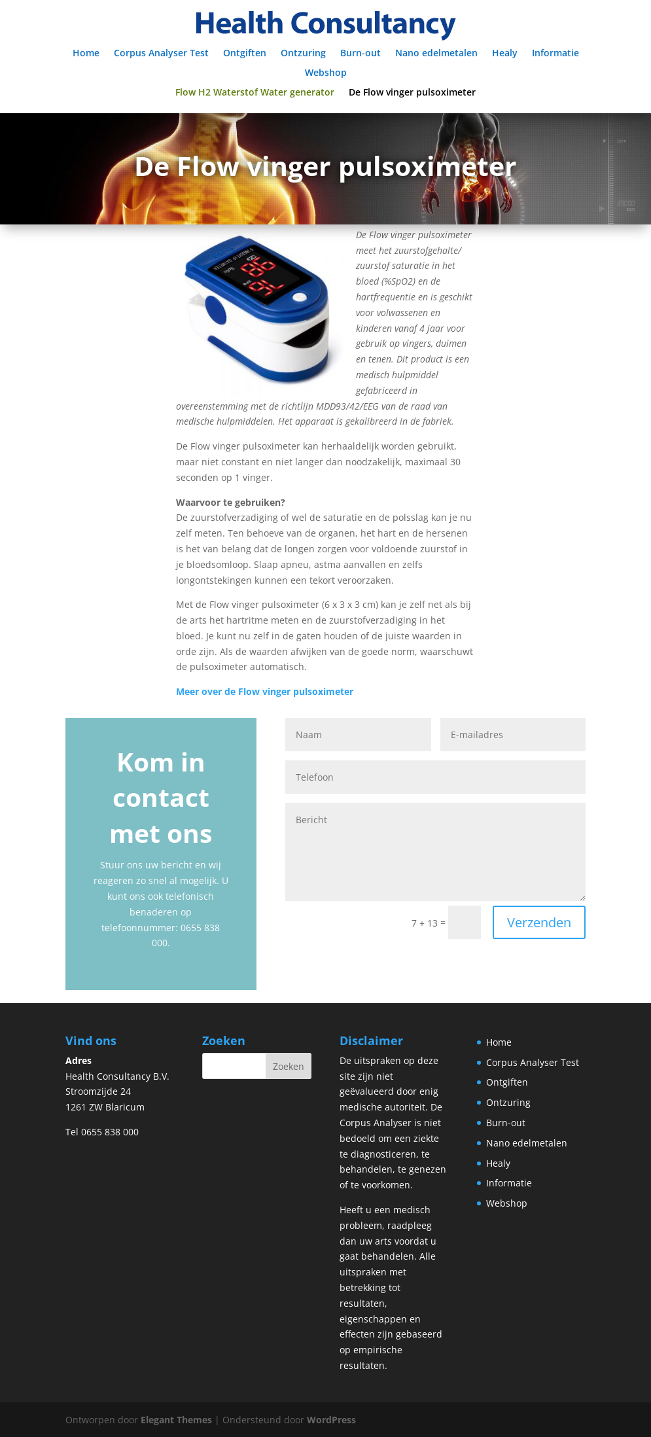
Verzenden (539, 922)
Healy (505, 53)
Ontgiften (244, 53)
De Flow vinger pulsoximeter (412, 93)
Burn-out (360, 53)
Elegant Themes (176, 1419)
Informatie (555, 53)
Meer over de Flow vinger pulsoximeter (264, 691)
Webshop (326, 73)
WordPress (331, 1419)
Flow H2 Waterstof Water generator (254, 93)
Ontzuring (303, 53)
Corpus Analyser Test (161, 53)
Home (86, 53)
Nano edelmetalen (436, 53)
